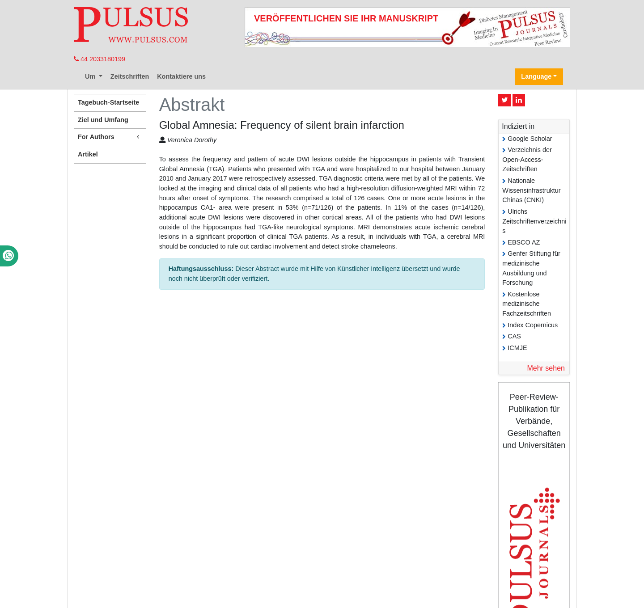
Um (91, 76)
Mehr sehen (546, 368)
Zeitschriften (129, 76)
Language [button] (536, 76)
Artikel (88, 154)
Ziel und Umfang (103, 119)
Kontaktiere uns (181, 76)
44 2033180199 (99, 59)
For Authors (110, 137)
